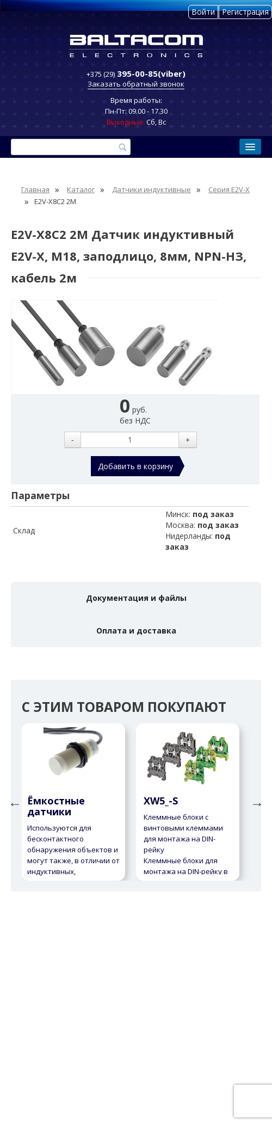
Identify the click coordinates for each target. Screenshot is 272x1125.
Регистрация (245, 12)
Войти (203, 12)
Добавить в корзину (135, 466)
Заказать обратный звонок (136, 84)
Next (255, 802)
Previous (13, 802)
